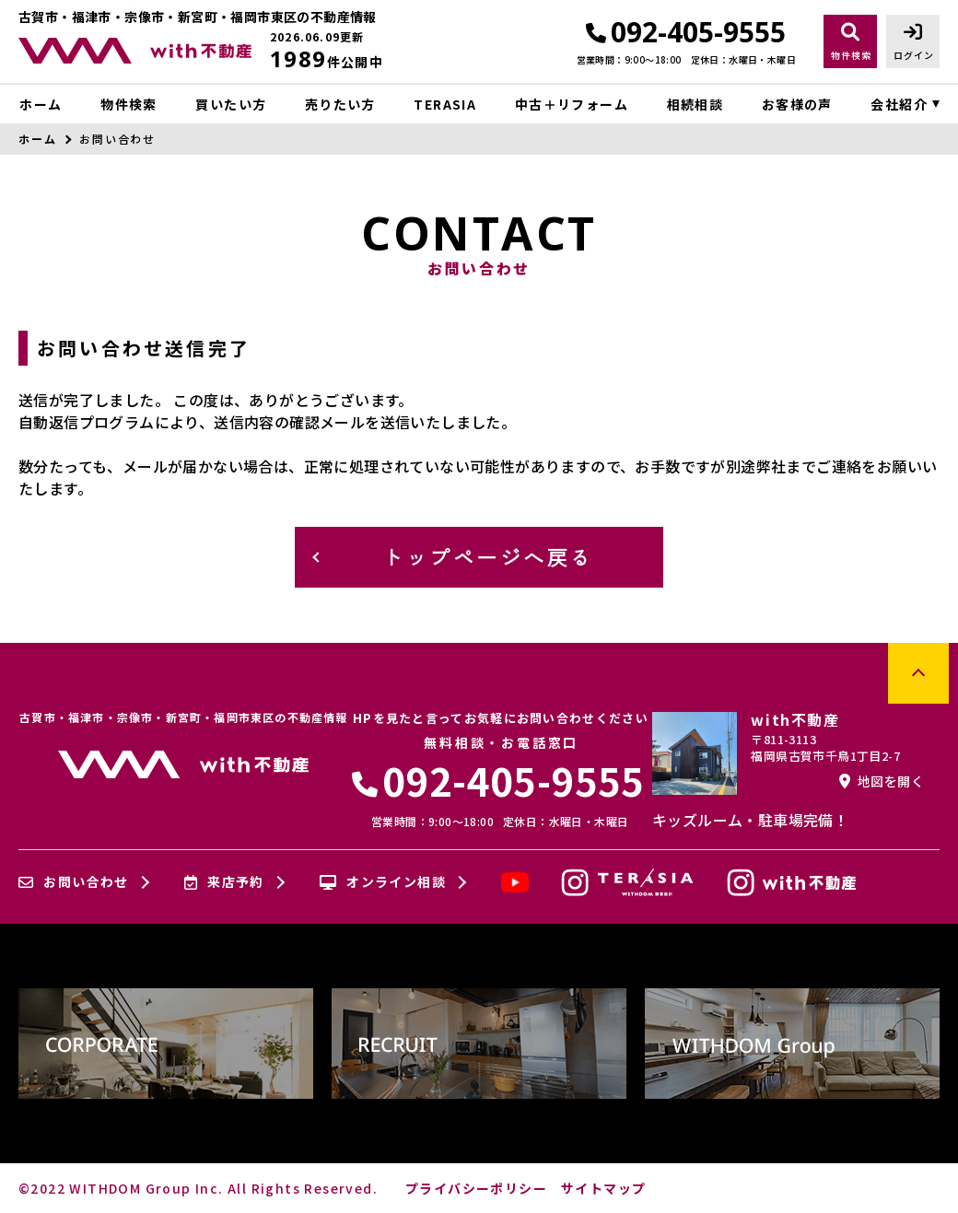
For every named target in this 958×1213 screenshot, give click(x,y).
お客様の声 (797, 104)
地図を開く (881, 781)
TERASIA (445, 104)
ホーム (40, 104)
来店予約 (224, 882)
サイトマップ (603, 1188)
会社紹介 (899, 104)
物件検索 (129, 104)
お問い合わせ (73, 882)
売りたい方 (340, 104)
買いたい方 (230, 104)
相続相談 (695, 104)
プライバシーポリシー (476, 1188)
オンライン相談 (383, 882)
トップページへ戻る (488, 556)
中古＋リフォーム (571, 104)
